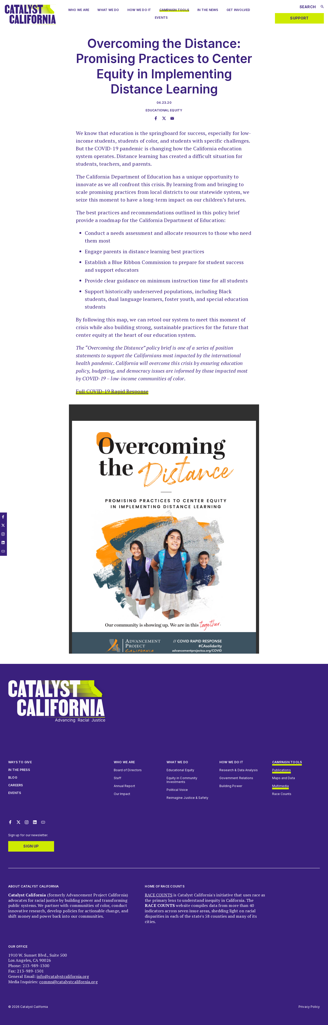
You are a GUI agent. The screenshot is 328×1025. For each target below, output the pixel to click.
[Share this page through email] (172, 118)
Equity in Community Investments (182, 780)
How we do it (231, 762)
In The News (207, 10)
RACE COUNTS (158, 895)
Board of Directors (128, 770)
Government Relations (236, 778)
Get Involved (238, 10)
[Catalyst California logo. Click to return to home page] (30, 23)
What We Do (108, 10)
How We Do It (139, 10)
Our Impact (122, 794)
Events (161, 17)
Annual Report (124, 786)
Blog (12, 777)
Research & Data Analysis (238, 770)
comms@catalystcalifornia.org (68, 982)
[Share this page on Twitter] (164, 118)
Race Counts (282, 794)
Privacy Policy (309, 1007)
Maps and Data (283, 778)
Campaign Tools (174, 10)
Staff (117, 778)
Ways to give (20, 762)
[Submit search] (322, 7)
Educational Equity (164, 110)
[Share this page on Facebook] (156, 118)
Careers (15, 785)
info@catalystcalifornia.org (63, 976)
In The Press (19, 770)
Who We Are (124, 762)
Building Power (230, 786)
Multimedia (280, 786)
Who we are (78, 10)
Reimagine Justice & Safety (187, 798)
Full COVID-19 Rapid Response (112, 391)
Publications (281, 770)
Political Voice (177, 790)
